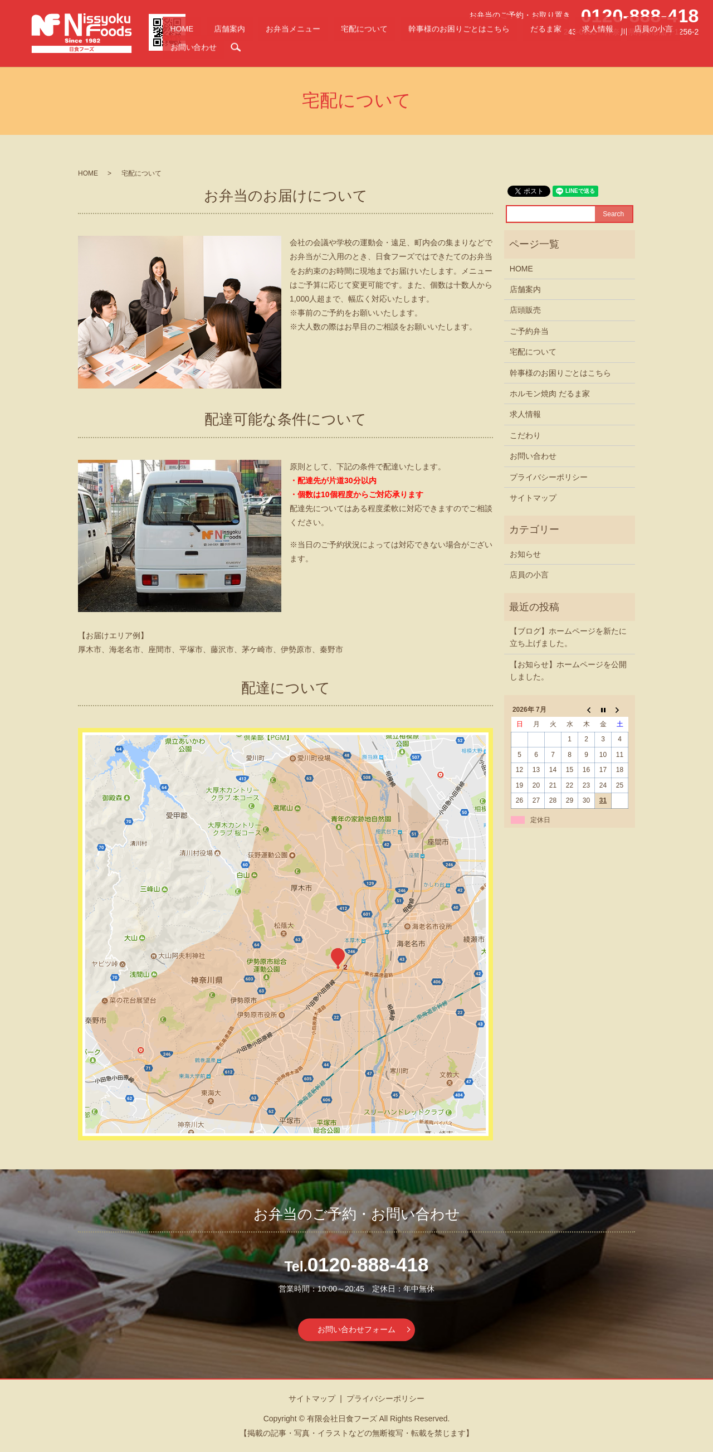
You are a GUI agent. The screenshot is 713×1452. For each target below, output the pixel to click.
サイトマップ (533, 497)
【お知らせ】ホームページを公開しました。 (568, 670)
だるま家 (546, 47)
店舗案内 (319, 47)
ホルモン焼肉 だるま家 (550, 393)
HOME (290, 47)
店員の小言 (615, 47)
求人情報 (579, 47)
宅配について (412, 47)
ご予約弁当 (529, 331)
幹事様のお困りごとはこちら (482, 47)
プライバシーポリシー (549, 477)
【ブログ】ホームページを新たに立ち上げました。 (568, 637)
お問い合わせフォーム (356, 1329)
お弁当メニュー (362, 47)
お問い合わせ (658, 47)
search (690, 48)
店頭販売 (525, 309)
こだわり (525, 435)
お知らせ (525, 554)
